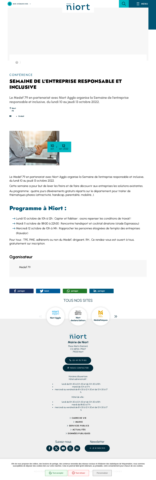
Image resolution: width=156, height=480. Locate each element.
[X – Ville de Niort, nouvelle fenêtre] (56, 448)
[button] (124, 4)
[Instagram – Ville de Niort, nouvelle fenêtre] (70, 448)
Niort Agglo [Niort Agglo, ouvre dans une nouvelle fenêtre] (55, 318)
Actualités (79, 430)
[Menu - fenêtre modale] (142, 4)
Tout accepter (56, 473)
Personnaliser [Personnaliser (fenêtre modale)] (102, 473)
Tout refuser (78, 473)
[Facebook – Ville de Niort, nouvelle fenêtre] (49, 448)
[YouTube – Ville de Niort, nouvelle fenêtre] (63, 448)
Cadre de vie (79, 418)
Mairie (79, 422)
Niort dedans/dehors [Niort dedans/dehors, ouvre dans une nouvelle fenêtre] (78, 319)
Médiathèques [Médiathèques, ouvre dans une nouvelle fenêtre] (101, 320)
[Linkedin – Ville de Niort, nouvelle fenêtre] (77, 448)
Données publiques (79, 433)
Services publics (79, 426)
